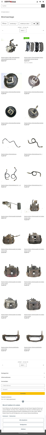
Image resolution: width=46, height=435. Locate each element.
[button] (37, 1)
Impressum (5, 416)
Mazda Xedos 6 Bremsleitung (8, 154)
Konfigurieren (23, 424)
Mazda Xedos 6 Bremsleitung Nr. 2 (33, 185)
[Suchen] (21, 6)
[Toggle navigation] (2, 1)
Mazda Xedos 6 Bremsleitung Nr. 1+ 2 (11, 185)
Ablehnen (23, 429)
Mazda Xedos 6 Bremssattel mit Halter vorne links (11, 249)
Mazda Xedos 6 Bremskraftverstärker (10, 92)
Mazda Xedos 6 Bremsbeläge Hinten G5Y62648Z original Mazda (33, 58)
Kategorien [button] (4, 373)
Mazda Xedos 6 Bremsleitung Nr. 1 (33, 154)
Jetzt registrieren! (11, 399)
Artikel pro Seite (24, 23)
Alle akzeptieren (23, 420)
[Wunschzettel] (40, 1)
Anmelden (23, 393)
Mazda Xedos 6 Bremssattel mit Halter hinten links (34, 217)
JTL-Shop (25, 433)
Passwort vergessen (6, 397)
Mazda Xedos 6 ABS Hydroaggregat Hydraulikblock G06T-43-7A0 (10, 58)
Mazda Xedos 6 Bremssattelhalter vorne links (10, 348)
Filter (4, 23)
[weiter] (43, 30)
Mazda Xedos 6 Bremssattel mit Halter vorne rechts (34, 249)
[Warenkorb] (43, 1)
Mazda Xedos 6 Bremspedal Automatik (11, 216)
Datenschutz (12, 416)
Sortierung (13, 23)
